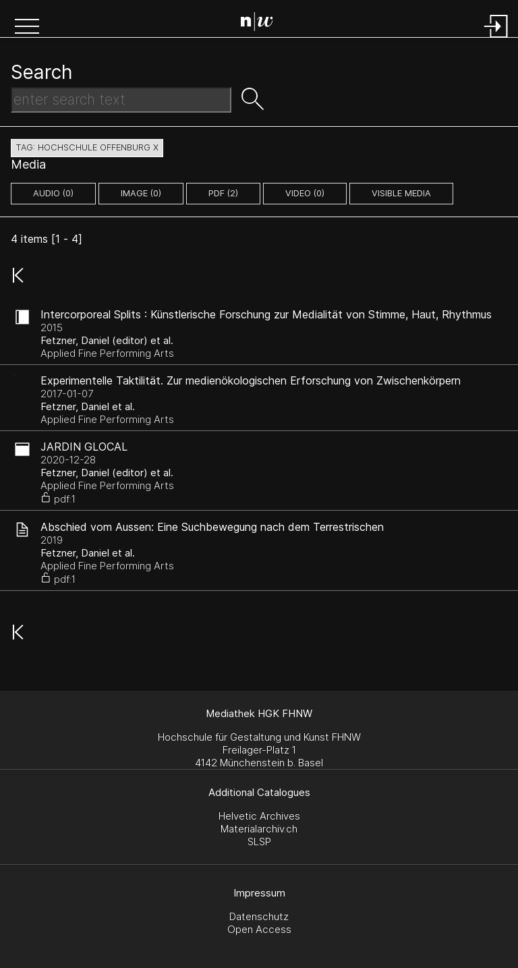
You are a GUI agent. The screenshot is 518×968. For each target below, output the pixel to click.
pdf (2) (223, 193)
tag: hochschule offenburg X (87, 147)
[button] (27, 27)
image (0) (141, 193)
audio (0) (53, 193)
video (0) (304, 193)
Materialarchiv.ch (259, 828)
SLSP (259, 841)
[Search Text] (121, 100)
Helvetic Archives (259, 815)
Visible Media (401, 193)
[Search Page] (262, 23)
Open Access (259, 929)
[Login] (496, 38)
